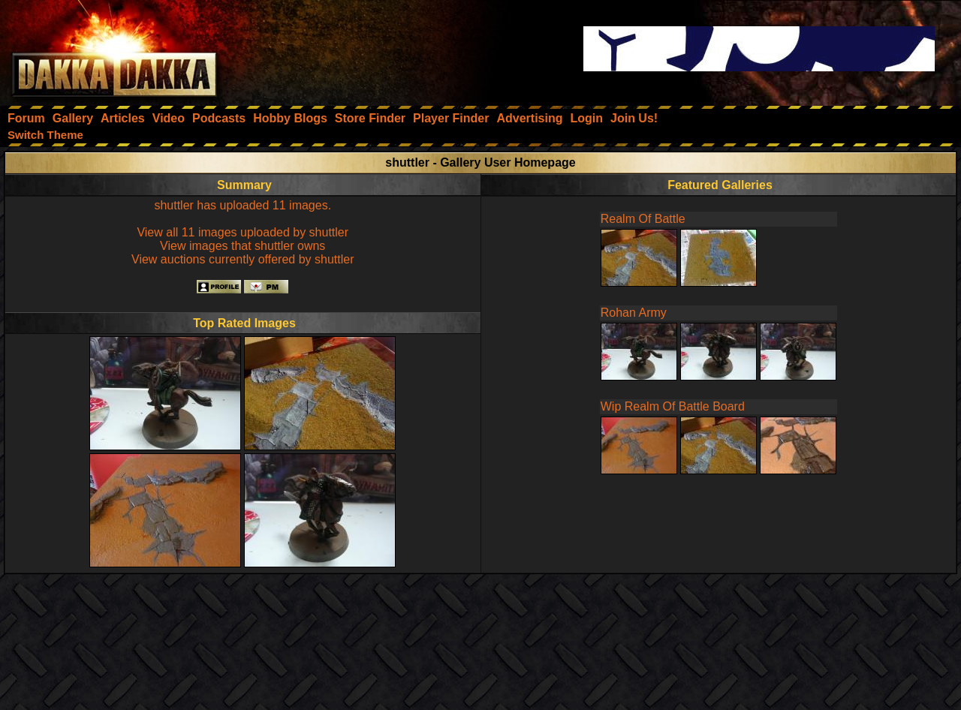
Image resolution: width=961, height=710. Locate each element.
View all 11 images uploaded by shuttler (242, 232)
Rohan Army (634, 312)
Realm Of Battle (643, 218)
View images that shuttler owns (242, 245)
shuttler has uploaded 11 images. (242, 205)
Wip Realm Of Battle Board (673, 406)
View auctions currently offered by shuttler (242, 259)
